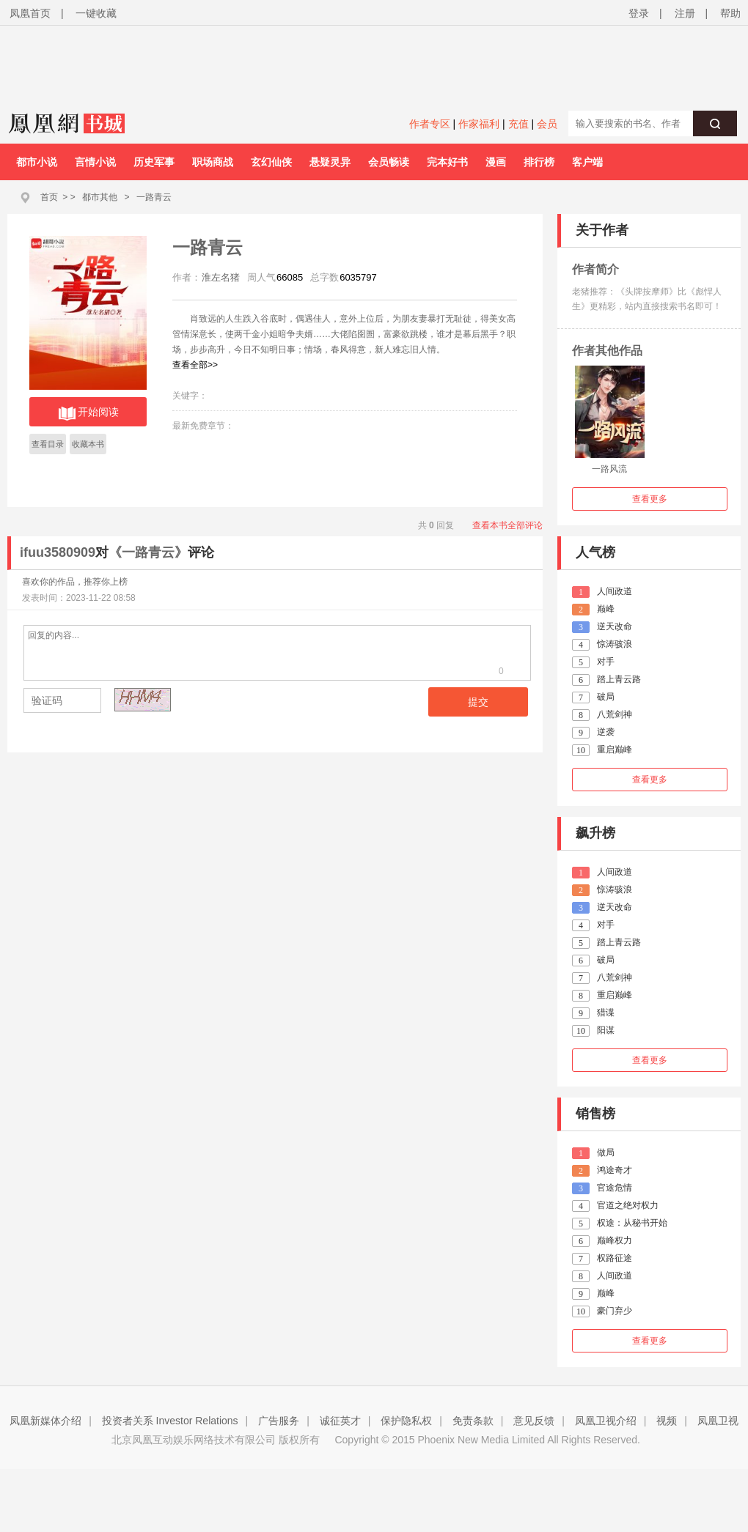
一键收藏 (96, 13)
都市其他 (99, 197)
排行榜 (539, 162)
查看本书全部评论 (507, 525)
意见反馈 (533, 1420)
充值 (518, 124)
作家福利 (478, 124)
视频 (666, 1420)
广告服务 (278, 1420)
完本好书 (447, 162)
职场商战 (212, 162)
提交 (478, 702)
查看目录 (48, 444)
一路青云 (154, 197)
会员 (547, 124)
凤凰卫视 (717, 1420)
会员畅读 (388, 162)
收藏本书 (88, 444)
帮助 (730, 13)
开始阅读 (88, 413)
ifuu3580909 (57, 552)
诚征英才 (340, 1420)
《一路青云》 (148, 552)
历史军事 (154, 162)
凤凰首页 (30, 13)
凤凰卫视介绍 (606, 1420)
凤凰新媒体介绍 (45, 1420)
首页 (49, 197)
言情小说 (95, 162)
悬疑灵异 (330, 162)
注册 (685, 13)
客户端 (587, 162)
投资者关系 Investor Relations (170, 1420)
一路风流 (609, 469)
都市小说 (36, 162)
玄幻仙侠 (271, 162)
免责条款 (473, 1420)
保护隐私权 (406, 1420)
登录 (638, 13)
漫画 (495, 162)
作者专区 (429, 124)
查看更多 (649, 499)
